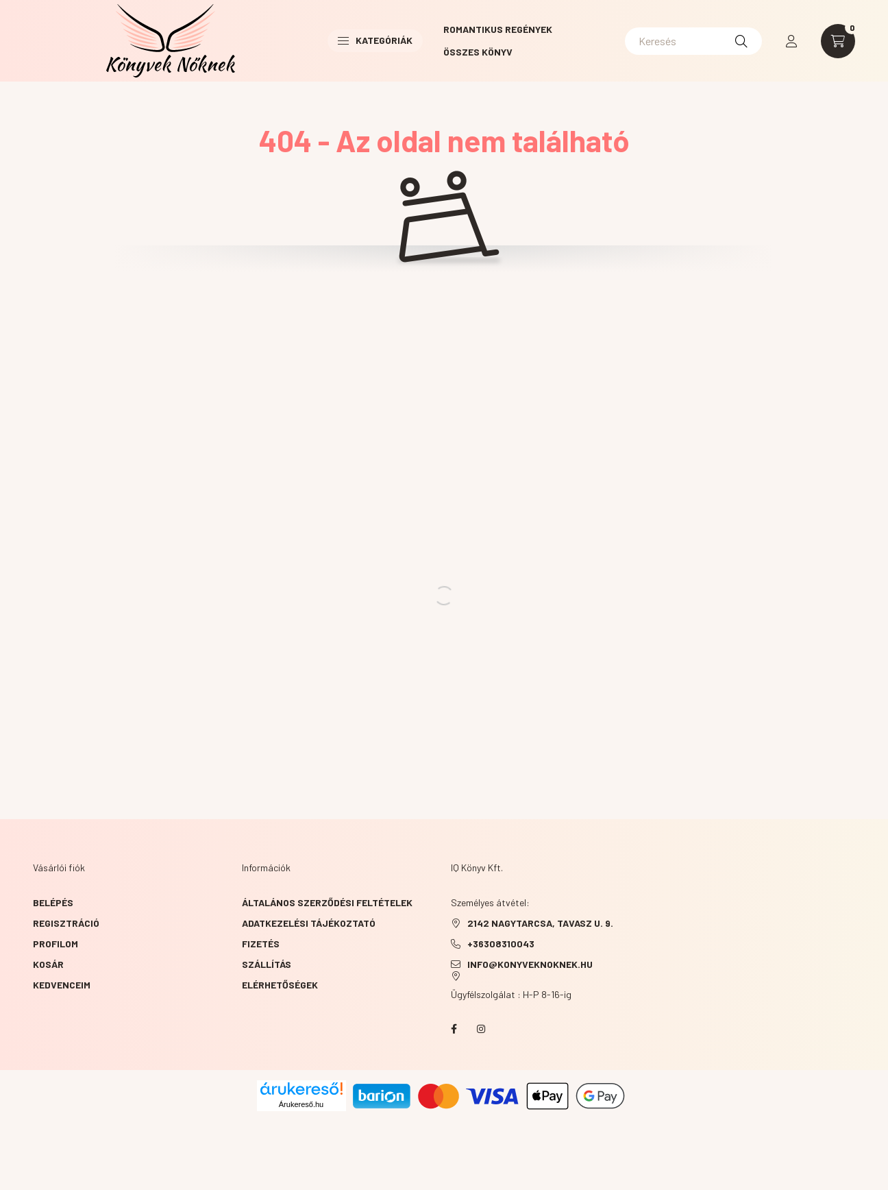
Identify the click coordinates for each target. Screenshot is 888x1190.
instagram (481, 1029)
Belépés (53, 902)
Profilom (55, 943)
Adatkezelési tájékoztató (308, 923)
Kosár (48, 964)
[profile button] (791, 41)
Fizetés (261, 943)
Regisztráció (66, 923)
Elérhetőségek (280, 985)
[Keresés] (693, 41)
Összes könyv (478, 52)
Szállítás (266, 964)
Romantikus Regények (497, 29)
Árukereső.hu (301, 1104)
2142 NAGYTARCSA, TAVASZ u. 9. (540, 923)
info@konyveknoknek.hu (530, 964)
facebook (453, 1029)
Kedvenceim (61, 985)
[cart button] (838, 41)
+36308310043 (500, 943)
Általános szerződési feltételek (327, 902)
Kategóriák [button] (375, 40)
